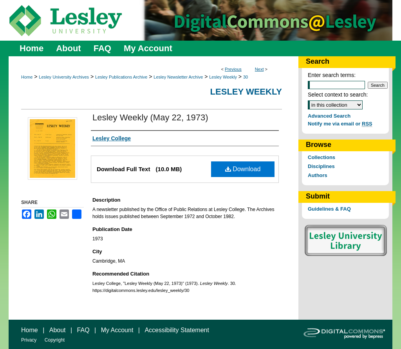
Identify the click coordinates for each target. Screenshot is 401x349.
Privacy (28, 340)
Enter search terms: (332, 75)
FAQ (83, 330)
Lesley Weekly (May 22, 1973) (150, 117)
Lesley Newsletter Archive (178, 77)
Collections (321, 157)
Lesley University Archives (64, 77)
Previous (233, 69)
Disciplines (321, 166)
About (57, 330)
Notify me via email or (340, 124)
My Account (117, 330)
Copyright (55, 340)
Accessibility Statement (177, 330)
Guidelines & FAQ (329, 209)
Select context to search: (338, 94)
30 (245, 77)
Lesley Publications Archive (121, 77)
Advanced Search (329, 116)
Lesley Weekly (223, 77)
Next (259, 69)
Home (27, 77)
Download (243, 169)
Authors (317, 175)
